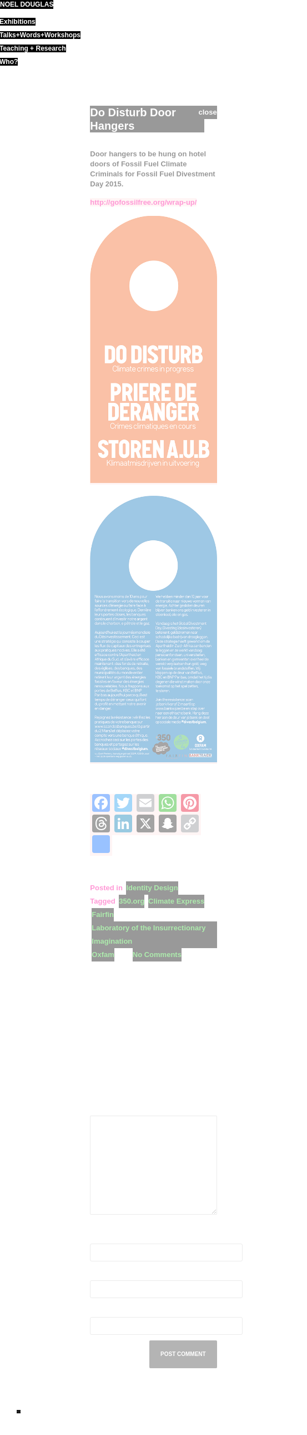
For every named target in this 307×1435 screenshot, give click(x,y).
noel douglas (26, 4)
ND (19, 1411)
